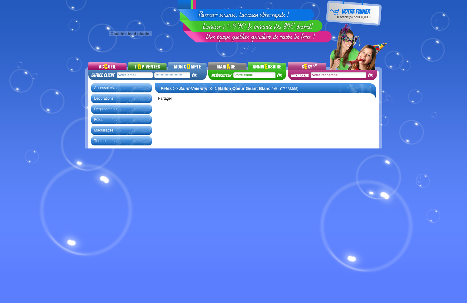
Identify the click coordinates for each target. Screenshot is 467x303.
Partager (165, 98)
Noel (267, 65)
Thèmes (100, 141)
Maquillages (104, 130)
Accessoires (104, 88)
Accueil (107, 65)
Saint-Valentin (193, 88)
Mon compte (187, 65)
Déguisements (106, 109)
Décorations (104, 98)
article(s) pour (353, 17)
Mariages (227, 65)
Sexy (307, 65)
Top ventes (147, 65)
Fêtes (98, 120)
